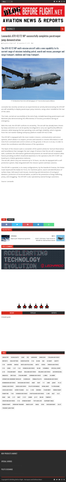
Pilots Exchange (34, 386)
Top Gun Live (37, 401)
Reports (5, 361)
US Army (52, 375)
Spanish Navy (26, 401)
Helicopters (14, 361)
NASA (37, 404)
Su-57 (59, 404)
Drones (38, 390)
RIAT (38, 382)
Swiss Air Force (21, 386)
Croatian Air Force (8, 401)
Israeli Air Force (7, 386)
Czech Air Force (7, 390)
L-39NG (45, 375)
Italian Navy (11, 372)
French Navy (57, 390)
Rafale (16, 364)
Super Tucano (19, 390)
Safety (56, 361)
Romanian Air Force (8, 382)
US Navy (49, 361)
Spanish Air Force (28, 368)
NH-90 (41, 397)
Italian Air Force (53, 357)
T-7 (43, 382)
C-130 (32, 390)
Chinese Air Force (21, 393)
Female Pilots (37, 379)
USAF (22, 357)
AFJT (53, 393)
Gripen (9, 364)
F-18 (3, 364)
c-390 (47, 393)
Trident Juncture (8, 408)
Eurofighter (25, 361)
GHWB (30, 397)
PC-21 (59, 382)
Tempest (48, 397)
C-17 (13, 397)
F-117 (24, 397)
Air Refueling (57, 372)
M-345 (38, 368)
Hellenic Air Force (44, 372)
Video (43, 364)
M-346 (38, 361)
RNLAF (20, 372)
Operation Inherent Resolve (11, 379)
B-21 (58, 393)
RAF (43, 361)
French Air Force (53, 364)
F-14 (18, 401)
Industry (10, 219)
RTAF (42, 404)
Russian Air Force (23, 382)
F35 (28, 357)
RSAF (3, 397)
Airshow (34, 357)
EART (18, 397)
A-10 (3, 372)
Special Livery (55, 368)
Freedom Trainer (18, 404)
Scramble (46, 368)
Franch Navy (6, 404)
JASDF (53, 382)
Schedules (27, 379)
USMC (9, 368)
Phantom (5, 393)
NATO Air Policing (27, 364)
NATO (37, 364)
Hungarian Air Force (51, 379)
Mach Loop (29, 404)
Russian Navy (51, 404)
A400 (48, 382)
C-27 (14, 368)
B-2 (27, 390)
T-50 (12, 393)
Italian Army (22, 375)
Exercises (42, 357)
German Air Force (35, 375)
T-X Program (55, 386)
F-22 (19, 368)
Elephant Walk (49, 401)
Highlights (15, 357)
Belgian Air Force (30, 372)
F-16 (33, 361)
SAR (9, 397)
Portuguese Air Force (37, 393)
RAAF (33, 382)
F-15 (3, 368)
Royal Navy (45, 386)
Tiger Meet (47, 390)
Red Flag (13, 375)
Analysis (5, 375)
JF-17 (35, 397)
